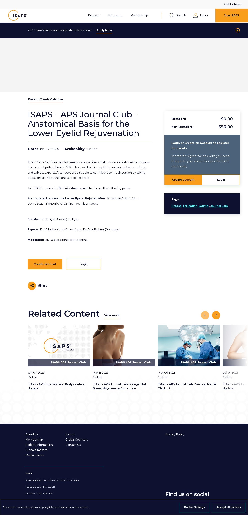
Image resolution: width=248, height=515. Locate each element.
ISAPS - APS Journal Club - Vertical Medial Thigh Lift (187, 386)
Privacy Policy (174, 434)
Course (176, 206)
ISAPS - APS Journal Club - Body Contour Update (56, 386)
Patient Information (39, 444)
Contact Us (73, 444)
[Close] (238, 30)
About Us (31, 434)
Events (70, 434)
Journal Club (219, 206)
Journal (204, 206)
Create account (183, 179)
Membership (34, 439)
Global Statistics (36, 450)
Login (221, 179)
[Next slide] (216, 315)
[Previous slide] (205, 315)
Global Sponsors (76, 439)
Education (190, 206)
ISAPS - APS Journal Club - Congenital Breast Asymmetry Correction (119, 386)
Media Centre (34, 455)
